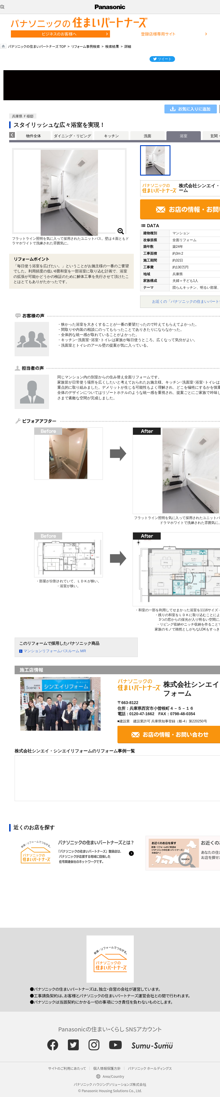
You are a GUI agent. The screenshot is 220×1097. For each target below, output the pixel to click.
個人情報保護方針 (107, 1068)
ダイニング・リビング (72, 136)
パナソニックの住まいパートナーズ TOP (37, 46)
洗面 (147, 136)
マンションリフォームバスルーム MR (54, 651)
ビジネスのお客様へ (59, 34)
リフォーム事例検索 (85, 46)
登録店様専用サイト (158, 34)
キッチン (111, 136)
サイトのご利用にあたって (67, 1068)
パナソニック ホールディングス (150, 1068)
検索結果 (112, 46)
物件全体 (33, 136)
